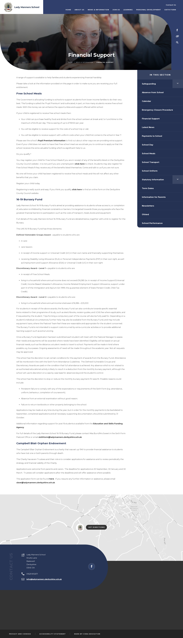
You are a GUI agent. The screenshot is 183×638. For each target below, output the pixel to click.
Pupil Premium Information (51, 140)
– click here (79, 164)
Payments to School (152, 136)
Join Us (116, 10)
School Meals (148, 153)
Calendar (146, 101)
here (51, 479)
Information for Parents (154, 197)
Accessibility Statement (52, 634)
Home (68, 10)
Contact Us (171, 5)
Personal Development (148, 10)
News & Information (98, 10)
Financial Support (151, 119)
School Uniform (150, 171)
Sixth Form (170, 10)
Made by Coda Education (87, 634)
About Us (79, 10)
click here (77, 189)
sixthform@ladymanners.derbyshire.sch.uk (60, 437)
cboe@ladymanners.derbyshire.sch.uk (35, 483)
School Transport (150, 162)
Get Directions (97, 527)
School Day (147, 145)
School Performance (152, 223)
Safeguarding (149, 84)
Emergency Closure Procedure (157, 110)
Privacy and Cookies (20, 634)
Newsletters (148, 206)
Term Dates (148, 188)
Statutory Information (153, 180)
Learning (128, 10)
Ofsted (145, 214)
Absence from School (153, 92)
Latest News (148, 127)
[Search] (177, 42)
